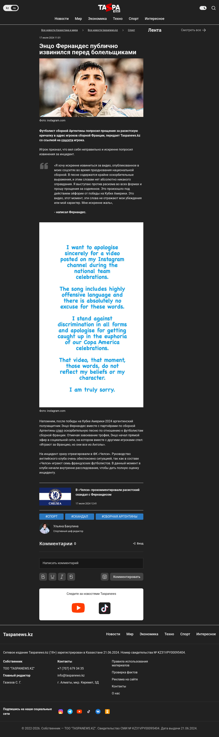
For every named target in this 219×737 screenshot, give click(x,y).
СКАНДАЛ (80, 516)
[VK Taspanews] (98, 711)
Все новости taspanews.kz (103, 30)
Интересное (154, 19)
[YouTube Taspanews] (78, 608)
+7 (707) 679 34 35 (71, 668)
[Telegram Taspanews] (70, 711)
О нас (116, 693)
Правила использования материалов (130, 663)
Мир (78, 19)
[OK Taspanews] (107, 711)
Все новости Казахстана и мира (59, 30)
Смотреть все (194, 30)
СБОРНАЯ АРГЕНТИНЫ (120, 516)
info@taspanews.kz (71, 675)
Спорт (134, 19)
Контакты (119, 686)
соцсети (67, 140)
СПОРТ (51, 516)
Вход (140, 543)
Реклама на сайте (125, 679)
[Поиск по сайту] (213, 8)
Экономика (97, 19)
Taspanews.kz (18, 634)
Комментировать (126, 577)
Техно (118, 19)
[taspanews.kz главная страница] (109, 8)
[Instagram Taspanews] (61, 711)
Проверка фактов (125, 672)
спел (59, 430)
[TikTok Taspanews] (104, 608)
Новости (62, 19)
